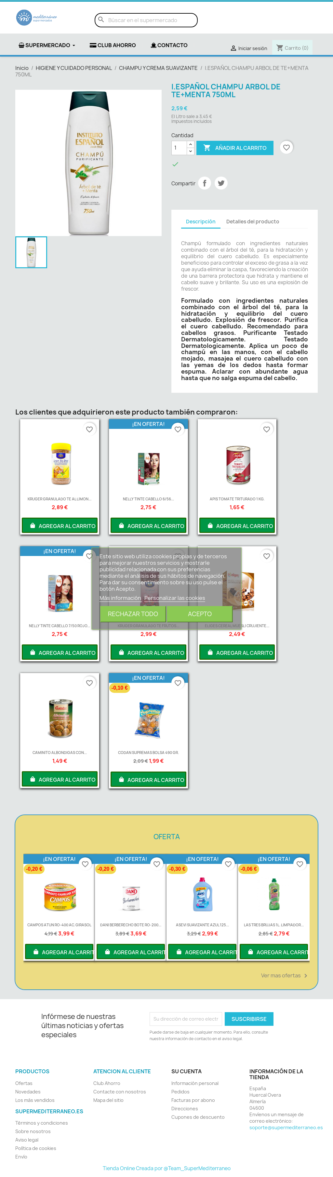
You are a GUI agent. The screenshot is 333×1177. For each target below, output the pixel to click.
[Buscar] (146, 20)
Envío (21, 1157)
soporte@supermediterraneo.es (286, 1127)
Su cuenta (186, 1071)
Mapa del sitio (108, 1100)
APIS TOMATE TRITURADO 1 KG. (237, 498)
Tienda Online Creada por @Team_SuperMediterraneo (167, 1168)
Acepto (200, 614)
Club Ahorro (106, 1083)
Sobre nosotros (33, 1131)
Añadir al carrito (235, 148)
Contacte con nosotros (119, 1092)
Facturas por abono (193, 1100)
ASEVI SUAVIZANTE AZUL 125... (202, 924)
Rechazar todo (133, 614)
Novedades (28, 1092)
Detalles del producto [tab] (252, 221)
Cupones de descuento (198, 1117)
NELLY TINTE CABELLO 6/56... (148, 498)
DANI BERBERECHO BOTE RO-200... (130, 924)
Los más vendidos (35, 1100)
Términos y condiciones (41, 1123)
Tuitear (221, 183)
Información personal (195, 1083)
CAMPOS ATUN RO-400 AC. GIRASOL (59, 924)
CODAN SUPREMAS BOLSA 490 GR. (148, 752)
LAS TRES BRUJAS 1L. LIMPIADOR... (274, 924)
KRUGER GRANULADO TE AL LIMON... (59, 498)
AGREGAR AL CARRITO (62, 525)
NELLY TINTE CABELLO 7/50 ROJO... (59, 625)
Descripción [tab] (201, 221)
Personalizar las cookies (174, 598)
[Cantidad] (179, 148)
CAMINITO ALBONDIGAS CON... (60, 752)
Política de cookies (35, 1148)
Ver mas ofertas (285, 976)
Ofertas (24, 1083)
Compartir (204, 183)
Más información (121, 598)
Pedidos (180, 1092)
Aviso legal (26, 1140)
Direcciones (184, 1108)
